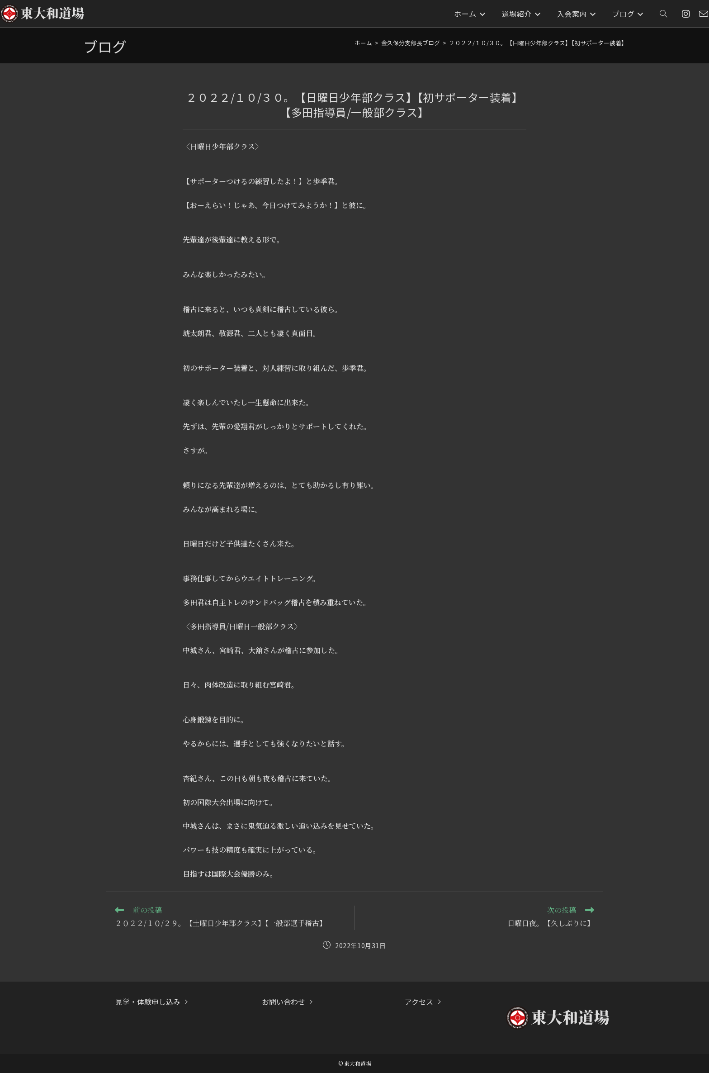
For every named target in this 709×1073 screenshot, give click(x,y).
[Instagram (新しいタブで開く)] (686, 14)
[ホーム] (363, 42)
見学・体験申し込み (147, 1001)
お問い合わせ (283, 1001)
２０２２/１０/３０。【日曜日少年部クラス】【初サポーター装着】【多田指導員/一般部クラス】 (576, 42)
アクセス (419, 1001)
